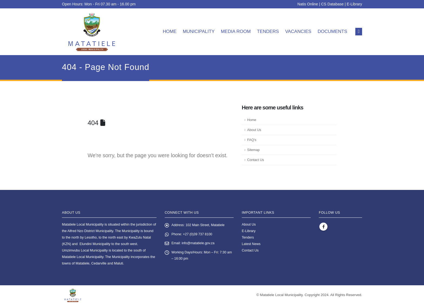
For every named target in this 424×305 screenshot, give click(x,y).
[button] (358, 31)
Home (170, 31)
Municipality (199, 31)
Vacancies (298, 31)
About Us (254, 130)
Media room (236, 31)
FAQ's (251, 140)
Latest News (251, 244)
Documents (332, 31)
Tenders (268, 31)
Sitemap (253, 150)
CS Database (332, 4)
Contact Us (255, 160)
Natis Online (307, 4)
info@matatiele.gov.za (199, 244)
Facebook (323, 227)
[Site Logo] (92, 32)
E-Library (354, 4)
